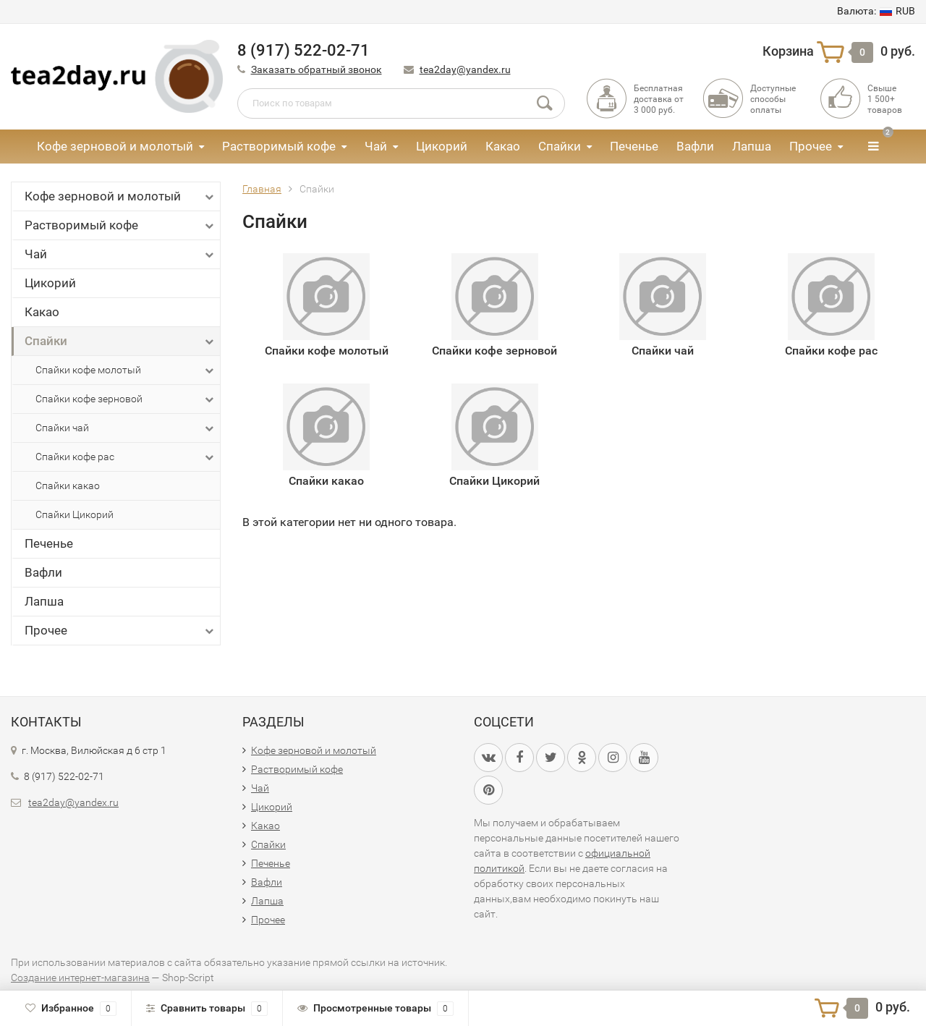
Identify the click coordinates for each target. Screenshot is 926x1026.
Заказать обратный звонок (316, 69)
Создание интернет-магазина (80, 977)
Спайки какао (67, 485)
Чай (376, 146)
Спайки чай (125, 428)
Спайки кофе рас (125, 457)
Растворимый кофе (279, 146)
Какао (502, 146)
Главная (261, 189)
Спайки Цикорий (74, 514)
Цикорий (441, 146)
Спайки (559, 146)
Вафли (695, 146)
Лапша (751, 146)
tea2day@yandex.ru (465, 69)
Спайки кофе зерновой (125, 399)
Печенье (634, 146)
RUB (876, 11)
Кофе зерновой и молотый (115, 146)
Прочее (810, 146)
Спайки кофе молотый (125, 370)
